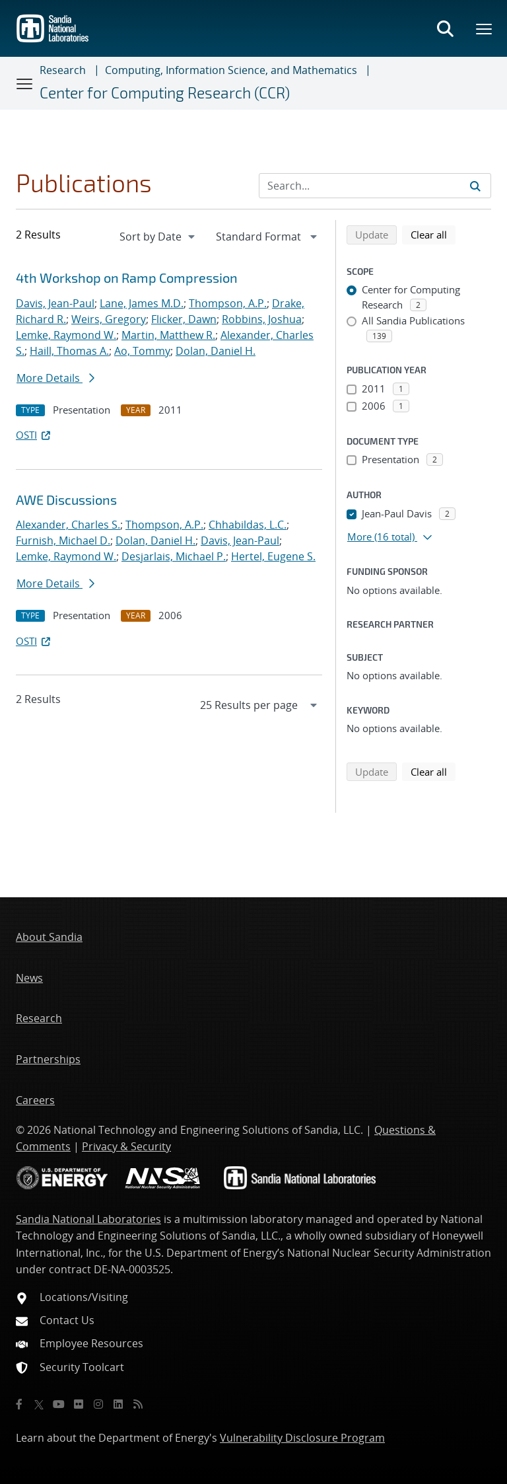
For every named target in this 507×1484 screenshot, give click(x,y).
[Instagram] (98, 1404)
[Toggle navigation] (25, 83)
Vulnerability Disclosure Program (302, 1437)
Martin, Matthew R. (168, 335)
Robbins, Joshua (262, 319)
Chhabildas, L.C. (248, 524)
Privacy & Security (126, 1146)
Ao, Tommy (142, 351)
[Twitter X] (39, 1404)
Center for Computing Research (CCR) (165, 92)
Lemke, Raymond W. (66, 335)
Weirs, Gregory (108, 319)
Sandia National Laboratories (88, 1219)
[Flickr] (78, 1404)
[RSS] (138, 1404)
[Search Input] (375, 185)
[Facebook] (19, 1404)
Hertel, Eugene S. (273, 556)
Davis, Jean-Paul (55, 303)
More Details (55, 378)
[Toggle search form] (444, 28)
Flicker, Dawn (184, 319)
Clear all (433, 234)
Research (63, 70)
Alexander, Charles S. (68, 524)
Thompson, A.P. (228, 303)
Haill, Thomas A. (69, 351)
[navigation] (158, 236)
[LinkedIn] (118, 1404)
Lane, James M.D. (142, 303)
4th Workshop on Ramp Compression (127, 277)
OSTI (34, 434)
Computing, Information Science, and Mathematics (231, 70)
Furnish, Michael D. (63, 540)
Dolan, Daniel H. (215, 351)
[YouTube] (59, 1404)
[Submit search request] (475, 185)
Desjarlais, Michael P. (173, 556)
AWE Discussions (66, 499)
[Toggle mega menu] (484, 28)
